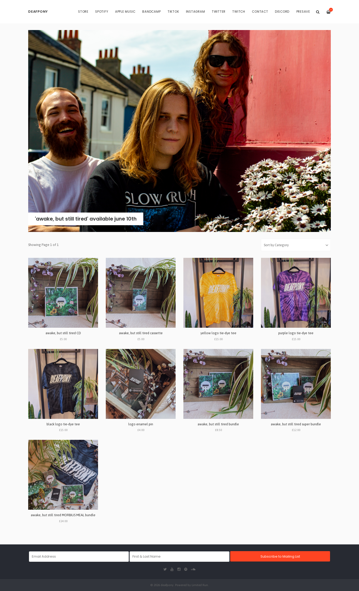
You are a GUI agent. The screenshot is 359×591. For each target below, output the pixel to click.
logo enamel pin (140, 424)
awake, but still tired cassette (141, 333)
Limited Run (200, 585)
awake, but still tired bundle (218, 424)
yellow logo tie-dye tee (218, 333)
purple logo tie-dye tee (295, 333)
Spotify (101, 12)
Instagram (195, 12)
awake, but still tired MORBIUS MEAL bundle (63, 515)
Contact (260, 12)
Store (83, 12)
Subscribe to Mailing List (280, 556)
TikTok (173, 12)
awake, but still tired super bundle (296, 424)
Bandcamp (151, 12)
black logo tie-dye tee (63, 424)
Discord (282, 12)
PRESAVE (303, 12)
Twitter (219, 12)
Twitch (238, 12)
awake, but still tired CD (63, 333)
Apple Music (125, 12)
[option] (179, 131)
